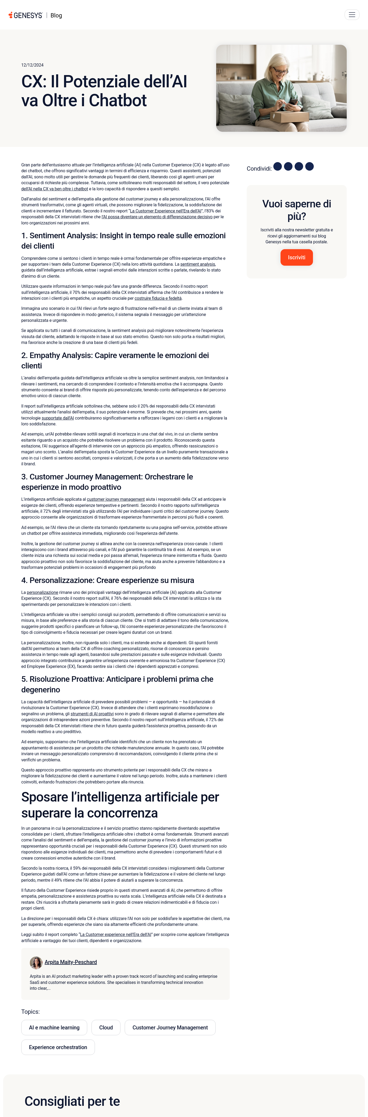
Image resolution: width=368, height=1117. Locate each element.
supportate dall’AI (58, 418)
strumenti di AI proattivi (92, 713)
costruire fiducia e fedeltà (158, 298)
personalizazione (42, 592)
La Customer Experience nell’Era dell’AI (165, 210)
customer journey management (116, 499)
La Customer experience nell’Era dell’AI (115, 934)
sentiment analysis (197, 264)
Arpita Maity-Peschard (71, 962)
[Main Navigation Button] (352, 14)
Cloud (106, 1027)
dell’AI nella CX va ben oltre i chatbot (54, 188)
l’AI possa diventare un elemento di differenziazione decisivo (157, 216)
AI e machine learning (54, 1027)
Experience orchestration (58, 1047)
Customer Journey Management (170, 1027)
